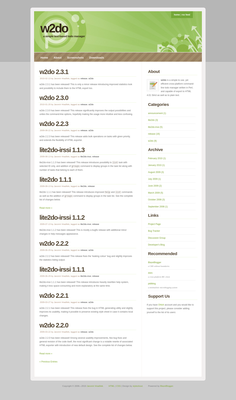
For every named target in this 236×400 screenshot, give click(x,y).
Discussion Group (157, 238)
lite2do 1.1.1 (55, 179)
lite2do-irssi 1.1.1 (61, 269)
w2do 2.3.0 (53, 97)
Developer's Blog (156, 244)
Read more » (45, 208)
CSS (118, 386)
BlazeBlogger (166, 386)
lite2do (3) (153, 120)
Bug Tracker (154, 231)
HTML (111, 386)
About (58, 57)
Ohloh (161, 304)
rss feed (186, 14)
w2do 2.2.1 (53, 295)
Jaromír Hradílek (95, 386)
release (83, 78)
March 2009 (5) (155, 193)
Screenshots (75, 57)
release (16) (154, 134)
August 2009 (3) (156, 172)
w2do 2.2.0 (53, 325)
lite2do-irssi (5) (155, 127)
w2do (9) (152, 141)
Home (44, 57)
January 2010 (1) (156, 165)
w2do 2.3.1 (53, 71)
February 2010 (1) (157, 158)
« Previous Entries (48, 361)
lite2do (83, 186)
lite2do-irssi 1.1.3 (61, 149)
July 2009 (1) (154, 179)
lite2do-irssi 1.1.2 (61, 217)
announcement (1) (157, 113)
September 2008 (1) (158, 206)
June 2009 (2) (155, 186)
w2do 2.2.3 (53, 123)
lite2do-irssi (85, 156)
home (177, 14)
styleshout (138, 386)
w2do (54, 28)
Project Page (154, 224)
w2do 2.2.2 (53, 243)
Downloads (96, 57)
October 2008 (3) (156, 199)
